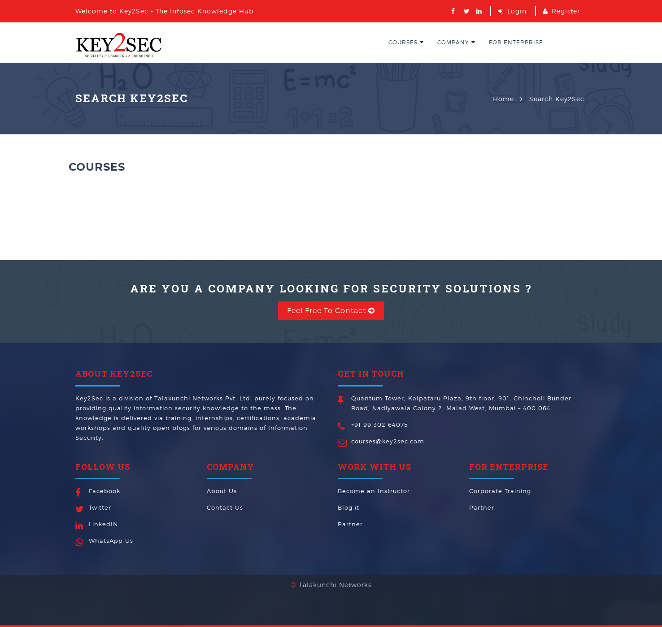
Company (456, 42)
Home (503, 99)
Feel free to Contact (331, 310)
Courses (406, 42)
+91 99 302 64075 (379, 424)
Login (517, 11)
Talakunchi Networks (335, 573)
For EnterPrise (516, 42)
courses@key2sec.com (387, 441)
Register (566, 11)
